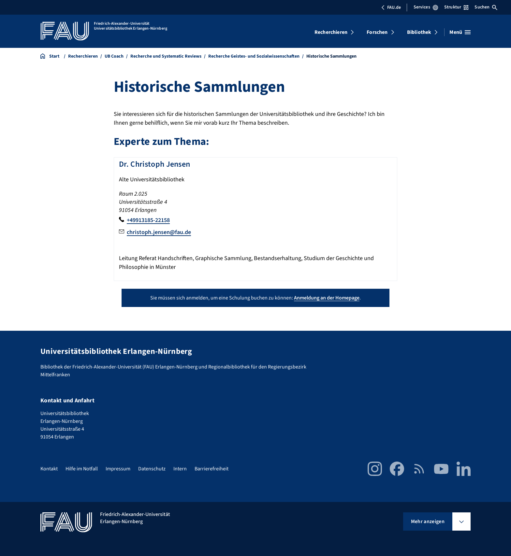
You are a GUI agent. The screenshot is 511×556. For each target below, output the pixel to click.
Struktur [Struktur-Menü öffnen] (456, 7)
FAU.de (391, 7)
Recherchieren (330, 32)
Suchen (485, 7)
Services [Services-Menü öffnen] (426, 7)
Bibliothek (419, 32)
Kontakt (49, 468)
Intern (180, 468)
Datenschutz (152, 468)
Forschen (377, 32)
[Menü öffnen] (460, 32)
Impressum (118, 468)
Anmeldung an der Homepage (326, 297)
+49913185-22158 (148, 220)
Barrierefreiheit (211, 468)
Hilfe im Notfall (82, 468)
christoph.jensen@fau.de (159, 232)
